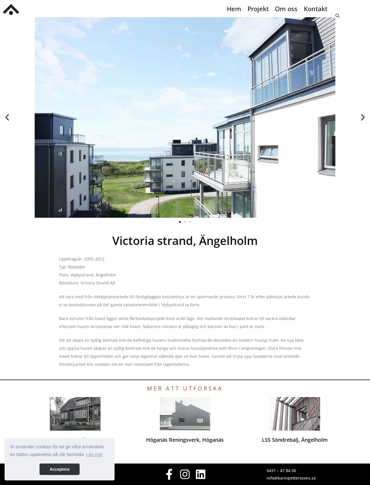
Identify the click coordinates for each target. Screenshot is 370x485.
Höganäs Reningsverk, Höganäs (185, 439)
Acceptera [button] (60, 469)
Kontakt (315, 9)
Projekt (258, 9)
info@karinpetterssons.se (291, 478)
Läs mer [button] (94, 454)
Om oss (286, 9)
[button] (7, 117)
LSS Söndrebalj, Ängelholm (295, 439)
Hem (234, 9)
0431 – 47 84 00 (281, 470)
